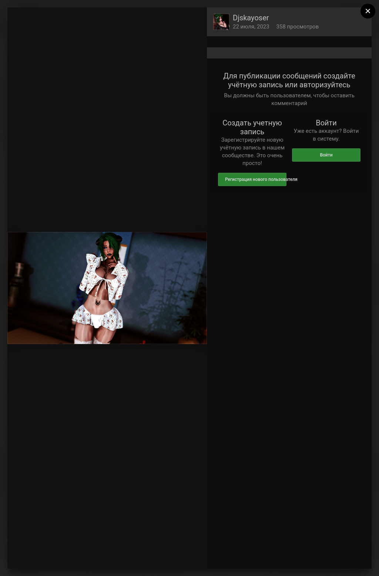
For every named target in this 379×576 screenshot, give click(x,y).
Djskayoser (251, 17)
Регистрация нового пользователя (255, 179)
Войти (326, 155)
